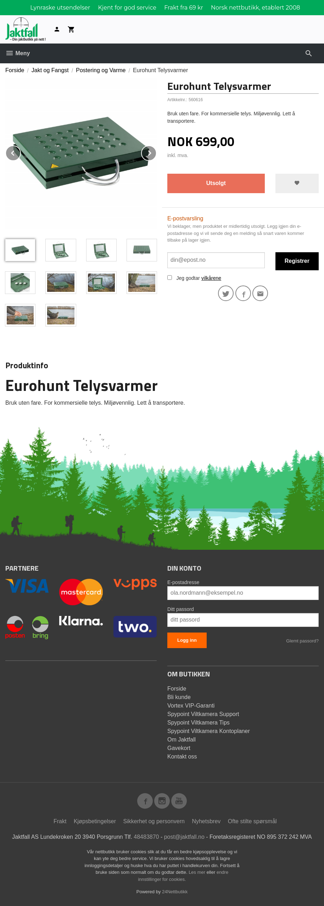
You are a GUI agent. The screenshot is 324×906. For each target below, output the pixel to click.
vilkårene (211, 278)
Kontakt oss (182, 757)
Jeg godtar (188, 278)
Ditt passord (180, 609)
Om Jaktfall (181, 740)
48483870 (146, 837)
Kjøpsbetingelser (95, 821)
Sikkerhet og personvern (154, 821)
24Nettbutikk (175, 891)
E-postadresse (183, 582)
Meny (17, 53)
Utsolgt (216, 183)
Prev (20, 152)
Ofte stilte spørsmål (252, 821)
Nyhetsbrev (206, 821)
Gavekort (178, 748)
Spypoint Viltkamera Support (203, 714)
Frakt (60, 821)
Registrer (297, 261)
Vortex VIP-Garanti (190, 706)
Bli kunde (179, 697)
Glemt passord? (302, 641)
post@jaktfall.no (184, 837)
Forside (14, 70)
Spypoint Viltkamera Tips (198, 723)
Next (156, 152)
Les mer (198, 872)
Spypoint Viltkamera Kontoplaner (208, 731)
